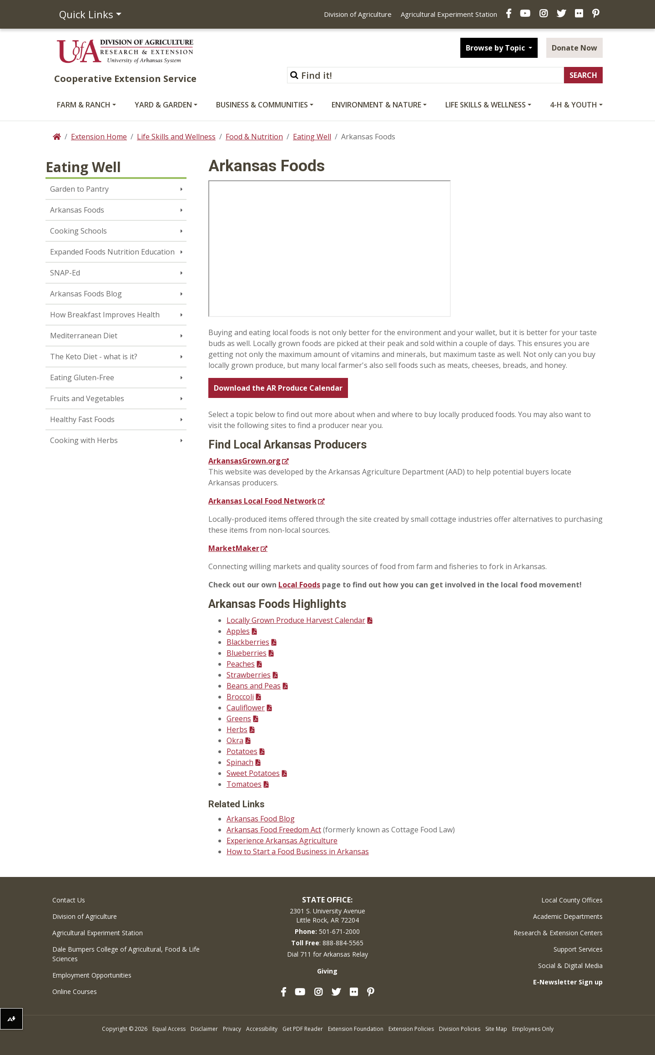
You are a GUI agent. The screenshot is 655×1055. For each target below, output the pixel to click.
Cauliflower (246, 708)
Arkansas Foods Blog (86, 294)
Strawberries (249, 675)
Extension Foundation (355, 1029)
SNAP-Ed (65, 273)
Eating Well (312, 137)
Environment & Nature (376, 105)
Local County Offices (572, 900)
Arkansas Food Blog (261, 819)
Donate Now (574, 48)
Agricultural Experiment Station (449, 14)
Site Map (496, 1029)
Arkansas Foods (77, 210)
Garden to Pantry (79, 189)
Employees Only (533, 1029)
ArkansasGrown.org (244, 461)
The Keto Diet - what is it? (93, 357)
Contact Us (68, 900)
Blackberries (248, 642)
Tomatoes (244, 784)
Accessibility (261, 1029)
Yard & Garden (163, 105)
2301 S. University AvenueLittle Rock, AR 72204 (327, 915)
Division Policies (459, 1029)
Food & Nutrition (254, 137)
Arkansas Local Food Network (262, 501)
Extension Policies (411, 1029)
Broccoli (240, 697)
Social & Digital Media (570, 965)
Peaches (241, 664)
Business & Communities (262, 105)
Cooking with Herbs (84, 440)
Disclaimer (204, 1029)
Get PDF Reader (302, 1029)
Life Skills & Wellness (485, 105)
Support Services (578, 949)
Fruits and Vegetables (87, 398)
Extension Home (99, 137)
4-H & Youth (573, 105)
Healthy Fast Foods (82, 419)
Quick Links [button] (86, 14)
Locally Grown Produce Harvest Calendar (296, 620)
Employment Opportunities (91, 975)
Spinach (240, 762)
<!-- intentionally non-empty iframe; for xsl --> (329, 248)
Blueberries (247, 653)
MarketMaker (233, 548)
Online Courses (74, 991)
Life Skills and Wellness (176, 137)
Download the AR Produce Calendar (278, 388)
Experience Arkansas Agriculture (282, 841)
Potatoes (242, 751)
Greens (239, 719)
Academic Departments (568, 916)
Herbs (237, 729)
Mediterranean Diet (83, 336)
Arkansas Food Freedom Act (274, 830)
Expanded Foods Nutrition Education (112, 252)
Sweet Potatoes (253, 773)
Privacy (232, 1029)
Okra (235, 740)
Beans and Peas (254, 686)
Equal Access (169, 1029)
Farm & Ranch (84, 105)
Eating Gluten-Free (82, 377)
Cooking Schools (78, 231)
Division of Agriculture (358, 14)
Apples (238, 631)
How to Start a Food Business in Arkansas (298, 851)
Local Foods (299, 585)
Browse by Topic (496, 48)
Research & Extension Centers (558, 932)
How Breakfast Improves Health (105, 315)
